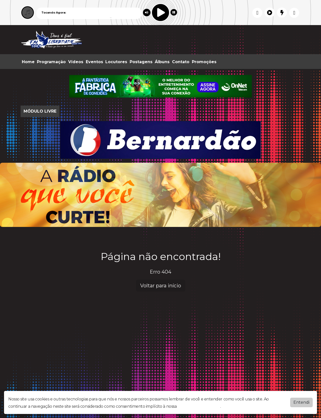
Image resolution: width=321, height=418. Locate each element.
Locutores (116, 61)
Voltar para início (160, 286)
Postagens (141, 61)
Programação (51, 61)
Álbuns (162, 61)
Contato (180, 61)
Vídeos (75, 61)
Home (28, 61)
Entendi (301, 402)
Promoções (204, 61)
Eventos (94, 61)
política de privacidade (199, 406)
